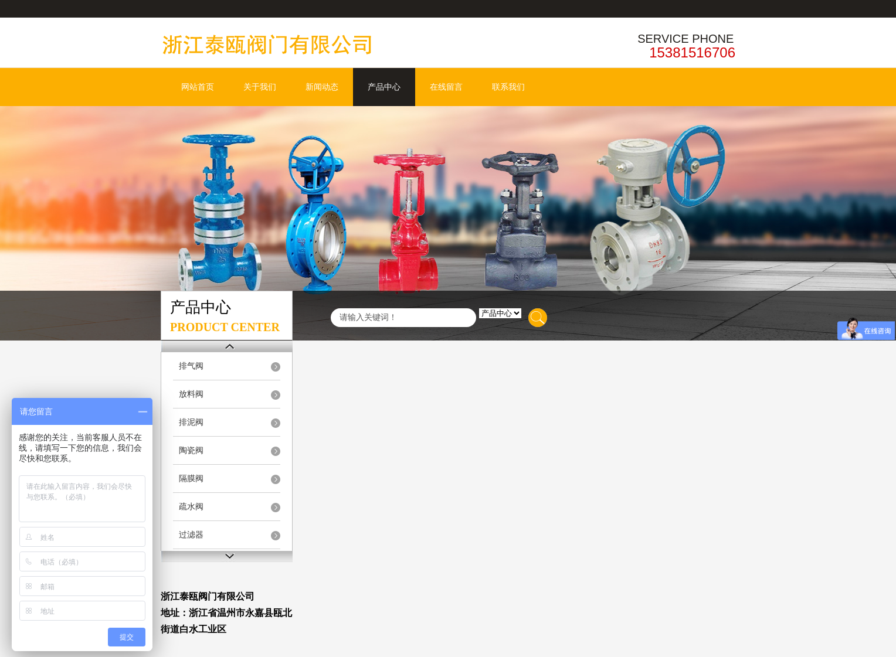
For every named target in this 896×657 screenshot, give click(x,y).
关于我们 (259, 87)
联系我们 (508, 87)
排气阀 (191, 366)
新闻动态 (322, 87)
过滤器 (191, 534)
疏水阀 (191, 506)
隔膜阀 (191, 478)
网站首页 (197, 87)
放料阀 (191, 394)
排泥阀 (191, 422)
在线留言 (446, 87)
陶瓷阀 (191, 450)
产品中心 (384, 87)
